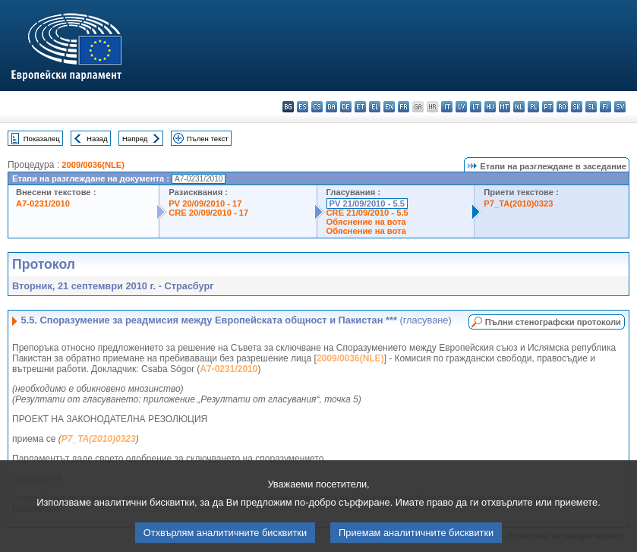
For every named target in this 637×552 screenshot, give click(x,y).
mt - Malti (504, 106)
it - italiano (447, 106)
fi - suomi (605, 106)
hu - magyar (490, 106)
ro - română (562, 106)
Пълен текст (208, 138)
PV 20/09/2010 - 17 (205, 203)
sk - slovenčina (576, 106)
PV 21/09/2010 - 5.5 (367, 203)
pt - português (547, 106)
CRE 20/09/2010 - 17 (208, 212)
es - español (302, 106)
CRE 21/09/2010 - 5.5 (367, 212)
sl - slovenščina (591, 106)
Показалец (42, 138)
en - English (389, 106)
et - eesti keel (360, 106)
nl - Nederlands (519, 106)
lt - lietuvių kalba (475, 106)
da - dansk (331, 106)
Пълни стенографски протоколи (553, 321)
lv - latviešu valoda (461, 106)
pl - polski (533, 106)
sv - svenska (620, 106)
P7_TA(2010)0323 (518, 203)
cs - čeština (317, 106)
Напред (135, 138)
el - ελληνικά (374, 106)
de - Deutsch (346, 106)
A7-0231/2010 (43, 203)
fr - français (403, 106)
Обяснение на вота (366, 221)
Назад (97, 138)
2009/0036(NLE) (93, 164)
